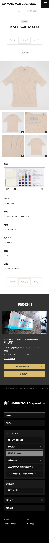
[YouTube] (29, 524)
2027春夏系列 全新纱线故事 (19, 467)
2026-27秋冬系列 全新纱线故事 (21, 474)
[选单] (45, 4)
